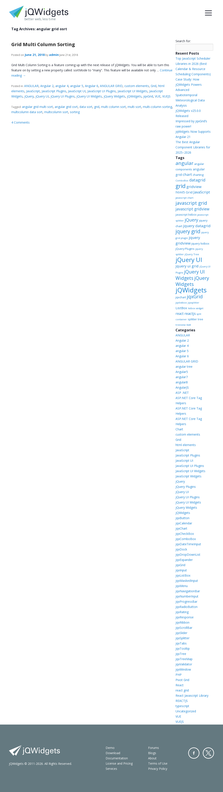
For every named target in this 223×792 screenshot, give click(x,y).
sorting (75, 112)
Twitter (208, 753)
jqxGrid (148, 96)
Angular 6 (91, 86)
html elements (186, 445)
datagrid (197, 180)
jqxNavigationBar (188, 591)
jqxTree (181, 654)
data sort (85, 107)
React (180, 685)
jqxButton (182, 518)
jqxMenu (182, 586)
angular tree (184, 366)
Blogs (152, 753)
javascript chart (184, 197)
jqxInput (181, 570)
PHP (179, 675)
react (180, 313)
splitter (192, 319)
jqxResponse (185, 617)
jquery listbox (200, 243)
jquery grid (188, 231)
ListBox (181, 308)
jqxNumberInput (187, 596)
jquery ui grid (187, 265)
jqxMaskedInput (187, 581)
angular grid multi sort (37, 107)
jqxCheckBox (185, 534)
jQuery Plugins (185, 249)
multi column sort (113, 107)
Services (111, 769)
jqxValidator (184, 664)
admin (54, 55)
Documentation (117, 758)
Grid (153, 86)
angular (184, 163)
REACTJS (182, 701)
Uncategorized (186, 711)
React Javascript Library (192, 695)
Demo (110, 748)
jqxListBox (183, 575)
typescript (182, 706)
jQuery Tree (192, 254)
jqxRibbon (182, 622)
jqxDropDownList (188, 554)
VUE (157, 96)
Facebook (193, 753)
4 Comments (20, 122)
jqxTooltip (183, 648)
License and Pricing (119, 763)
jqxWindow (183, 669)
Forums (153, 748)
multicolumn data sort (26, 112)
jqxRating (182, 612)
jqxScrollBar (184, 628)
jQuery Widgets (114, 96)
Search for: (183, 41)
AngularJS (182, 387)
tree (200, 319)
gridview (193, 186)
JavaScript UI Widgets (132, 91)
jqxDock (181, 549)
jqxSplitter (182, 638)
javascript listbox (186, 214)
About (152, 758)
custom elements (136, 86)
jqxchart (181, 297)
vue (188, 325)
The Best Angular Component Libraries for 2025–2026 (193, 147)
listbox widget (195, 308)
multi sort (134, 107)
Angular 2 (47, 86)
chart (187, 174)
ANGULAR (31, 86)
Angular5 (182, 372)
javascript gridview (192, 208)
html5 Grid (184, 192)
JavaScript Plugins (54, 91)
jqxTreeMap (184, 659)
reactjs (190, 313)
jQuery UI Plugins (63, 96)
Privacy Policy (157, 769)
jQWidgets (134, 96)
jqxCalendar (184, 523)
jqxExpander (184, 560)
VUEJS (166, 96)
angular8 (182, 382)
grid (96, 107)
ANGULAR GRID (111, 86)
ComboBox (182, 180)
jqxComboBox (186, 539)
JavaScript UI (77, 91)
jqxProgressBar (186, 601)
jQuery (29, 96)
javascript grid (191, 203)
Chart (179, 429)
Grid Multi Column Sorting (43, 44)
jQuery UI (42, 96)
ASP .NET (182, 393)
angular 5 (76, 86)
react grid (182, 690)
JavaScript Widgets (188, 476)
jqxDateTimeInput (188, 544)
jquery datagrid (197, 225)
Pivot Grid (182, 680)
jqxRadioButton (187, 607)
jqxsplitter (193, 302)
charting (198, 175)
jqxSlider (181, 633)
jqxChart (181, 528)
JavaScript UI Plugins (101, 91)
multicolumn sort (56, 112)
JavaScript (33, 91)
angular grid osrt (66, 107)
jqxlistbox (181, 302)
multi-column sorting (157, 107)
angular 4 (61, 86)
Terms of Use (157, 763)
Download (113, 753)
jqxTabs (181, 643)
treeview (181, 324)
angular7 (182, 377)
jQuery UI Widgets (89, 96)
